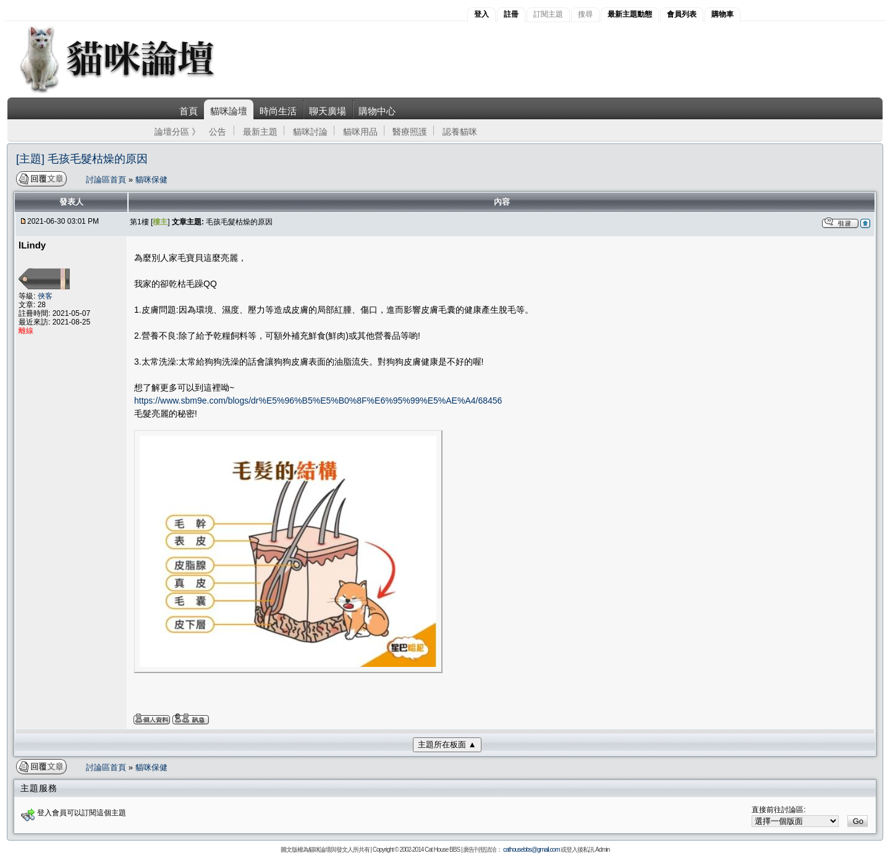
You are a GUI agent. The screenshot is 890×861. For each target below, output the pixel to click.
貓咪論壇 (228, 111)
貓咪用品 (360, 132)
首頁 (188, 111)
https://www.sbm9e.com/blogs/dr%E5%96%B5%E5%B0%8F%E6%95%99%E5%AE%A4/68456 (318, 400)
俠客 (45, 296)
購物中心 (377, 111)
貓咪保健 (151, 179)
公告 (217, 132)
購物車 (722, 14)
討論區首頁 (107, 179)
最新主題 (260, 132)
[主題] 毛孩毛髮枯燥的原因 (82, 159)
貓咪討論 (310, 132)
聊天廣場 (327, 111)
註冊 (511, 14)
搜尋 (585, 14)
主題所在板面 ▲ (447, 744)
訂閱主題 (548, 14)
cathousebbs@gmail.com (531, 849)
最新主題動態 (630, 14)
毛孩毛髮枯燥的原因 (239, 222)
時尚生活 (278, 111)
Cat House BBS (442, 849)
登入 (481, 14)
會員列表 (682, 14)
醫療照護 (409, 132)
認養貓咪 (460, 132)
